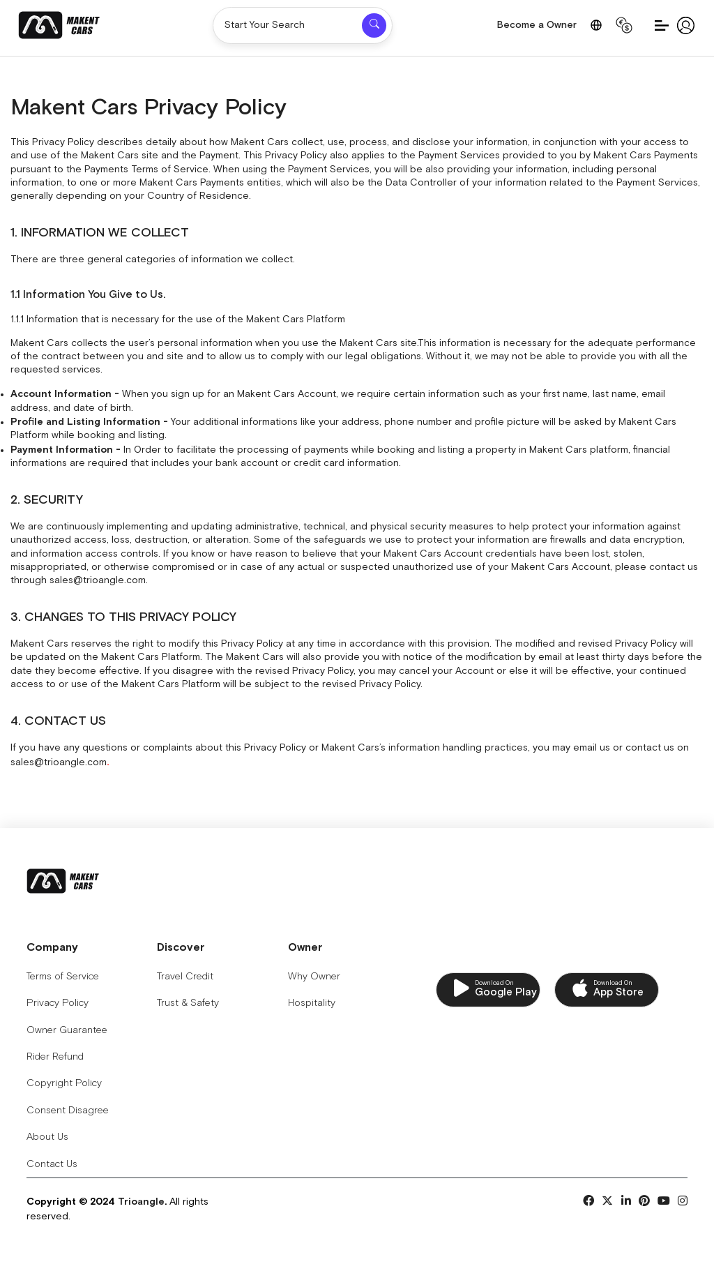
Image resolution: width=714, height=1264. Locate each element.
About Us (47, 1138)
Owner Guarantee (66, 1030)
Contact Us (51, 1164)
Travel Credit (187, 976)
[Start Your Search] (287, 25)
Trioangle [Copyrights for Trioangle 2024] (141, 1202)
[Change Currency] (624, 25)
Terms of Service (62, 976)
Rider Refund (55, 1057)
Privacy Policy (57, 1004)
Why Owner (317, 976)
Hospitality (315, 1004)
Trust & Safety (190, 1004)
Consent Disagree (67, 1110)
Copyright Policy (64, 1084)
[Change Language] (596, 25)
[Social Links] (588, 1202)
